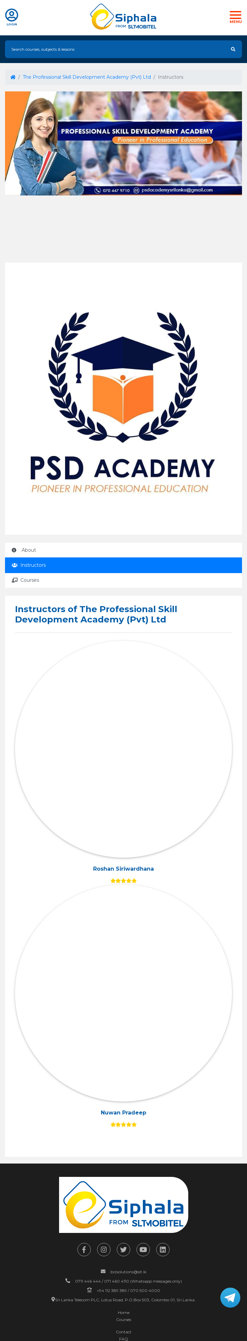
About (24, 550)
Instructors (29, 565)
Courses (25, 580)
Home (124, 1312)
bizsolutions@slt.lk (128, 1271)
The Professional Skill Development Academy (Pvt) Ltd (87, 77)
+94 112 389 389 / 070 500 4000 (128, 1290)
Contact (124, 1331)
